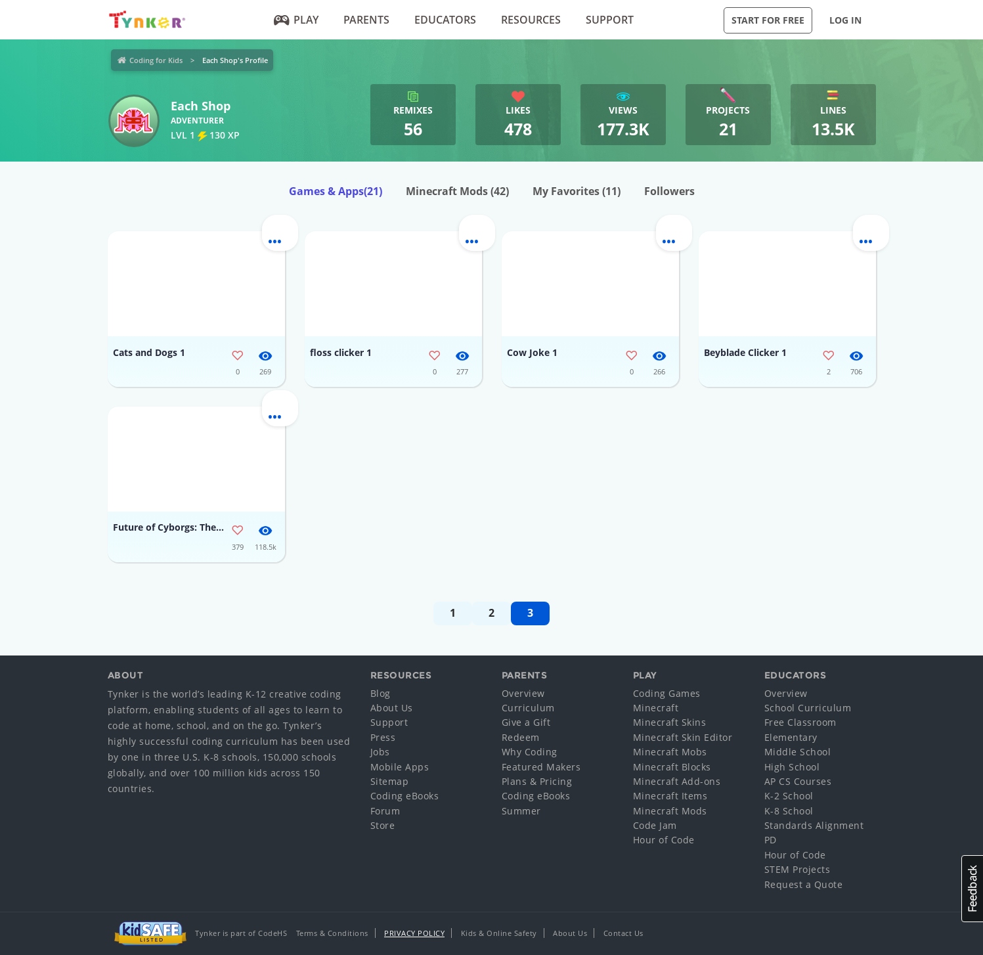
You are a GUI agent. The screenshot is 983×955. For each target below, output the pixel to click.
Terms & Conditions (332, 933)
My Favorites (577, 191)
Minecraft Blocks (672, 767)
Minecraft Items (670, 795)
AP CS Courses (798, 781)
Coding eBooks (404, 795)
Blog (380, 693)
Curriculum (528, 707)
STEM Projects (797, 869)
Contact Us (623, 933)
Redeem (521, 737)
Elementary (791, 737)
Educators (445, 19)
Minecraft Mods (457, 191)
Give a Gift (526, 722)
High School (792, 767)
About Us (391, 707)
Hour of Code (664, 839)
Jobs (380, 751)
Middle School (797, 751)
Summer (521, 811)
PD (770, 839)
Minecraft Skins (670, 722)
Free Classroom (800, 722)
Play (295, 20)
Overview (523, 693)
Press (383, 737)
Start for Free (768, 20)
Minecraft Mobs (670, 751)
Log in (845, 20)
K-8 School (789, 811)
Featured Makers (541, 767)
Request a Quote (803, 884)
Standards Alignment (814, 825)
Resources (531, 19)
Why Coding (529, 751)
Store (382, 825)
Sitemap (389, 781)
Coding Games (667, 693)
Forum (385, 811)
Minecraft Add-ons (677, 781)
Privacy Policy (414, 933)
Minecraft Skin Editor (683, 737)
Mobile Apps (399, 767)
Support (610, 19)
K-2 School (789, 795)
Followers (669, 191)
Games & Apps (335, 191)
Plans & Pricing (537, 781)
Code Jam (655, 825)
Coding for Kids (156, 60)
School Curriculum (808, 707)
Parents (366, 19)
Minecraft (656, 707)
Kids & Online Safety (499, 933)
